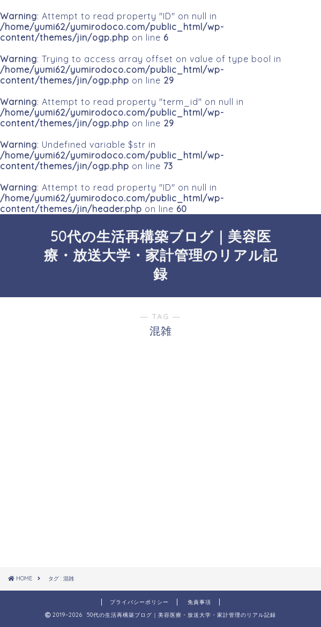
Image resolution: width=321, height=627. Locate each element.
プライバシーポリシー (139, 602)
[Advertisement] (160, 482)
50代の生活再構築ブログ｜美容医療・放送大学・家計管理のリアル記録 (161, 255)
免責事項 (199, 602)
